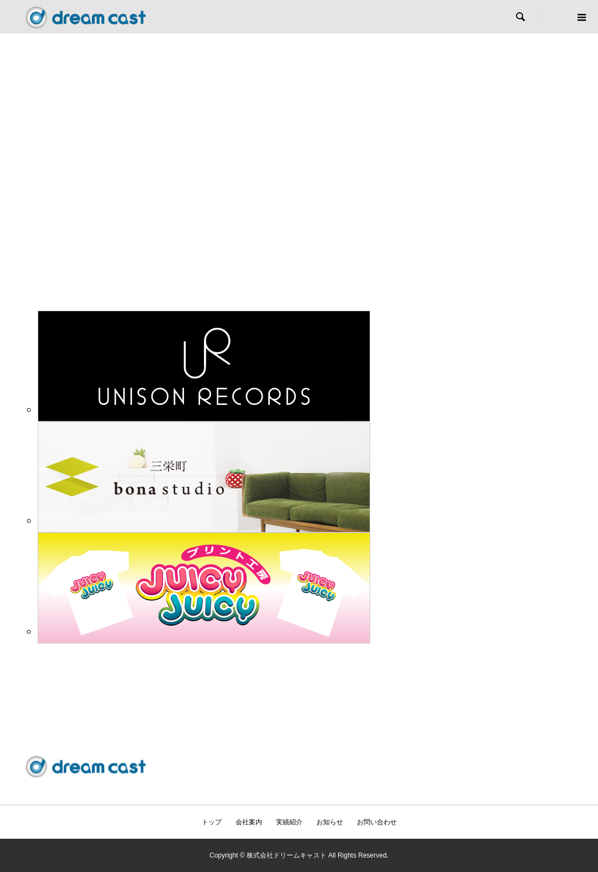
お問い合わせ (377, 822)
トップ (212, 822)
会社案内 (249, 822)
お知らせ (329, 822)
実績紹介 (289, 822)
